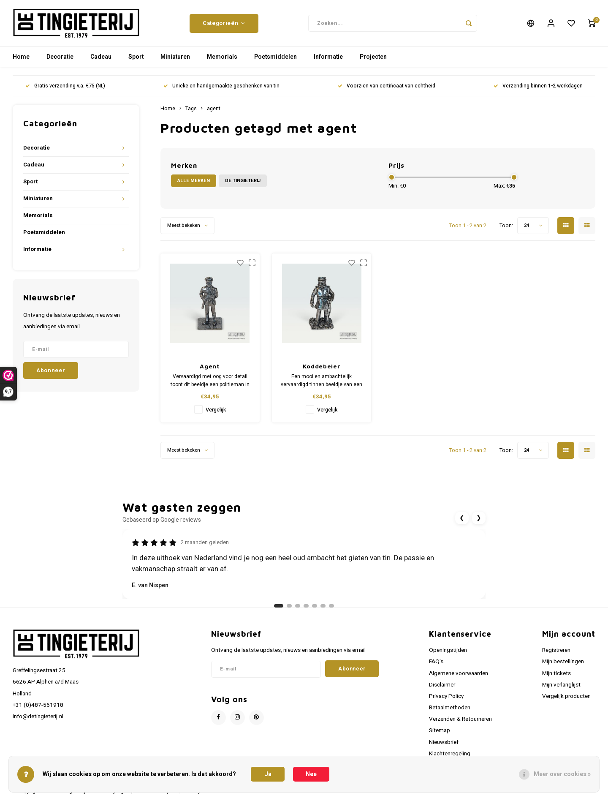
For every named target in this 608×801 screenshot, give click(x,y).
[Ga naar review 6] (323, 606)
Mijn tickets (556, 673)
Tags (191, 108)
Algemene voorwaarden (458, 673)
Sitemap (439, 730)
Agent (210, 366)
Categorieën (224, 23)
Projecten (373, 56)
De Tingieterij (243, 180)
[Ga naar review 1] (278, 606)
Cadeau (100, 56)
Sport (136, 56)
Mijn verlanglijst (561, 685)
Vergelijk (216, 410)
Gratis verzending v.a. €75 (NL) (65, 86)
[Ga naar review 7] (331, 606)
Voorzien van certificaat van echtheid (386, 86)
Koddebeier (322, 366)
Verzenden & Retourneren (460, 719)
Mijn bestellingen (563, 661)
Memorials (222, 56)
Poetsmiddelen (275, 56)
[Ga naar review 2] (289, 606)
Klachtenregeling (449, 753)
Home (21, 56)
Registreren (556, 650)
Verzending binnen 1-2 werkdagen (538, 86)
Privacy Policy (446, 696)
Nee (311, 774)
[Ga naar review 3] (297, 606)
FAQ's (436, 661)
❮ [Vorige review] (461, 517)
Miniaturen (175, 56)
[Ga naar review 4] (306, 606)
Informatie (328, 56)
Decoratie (59, 56)
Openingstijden (448, 650)
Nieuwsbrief (444, 742)
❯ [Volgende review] (478, 517)
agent (213, 108)
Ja (267, 774)
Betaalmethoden (449, 707)
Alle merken (193, 180)
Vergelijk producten (566, 696)
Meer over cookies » (562, 774)
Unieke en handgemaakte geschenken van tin (221, 86)
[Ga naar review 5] (314, 606)
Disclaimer (442, 685)
